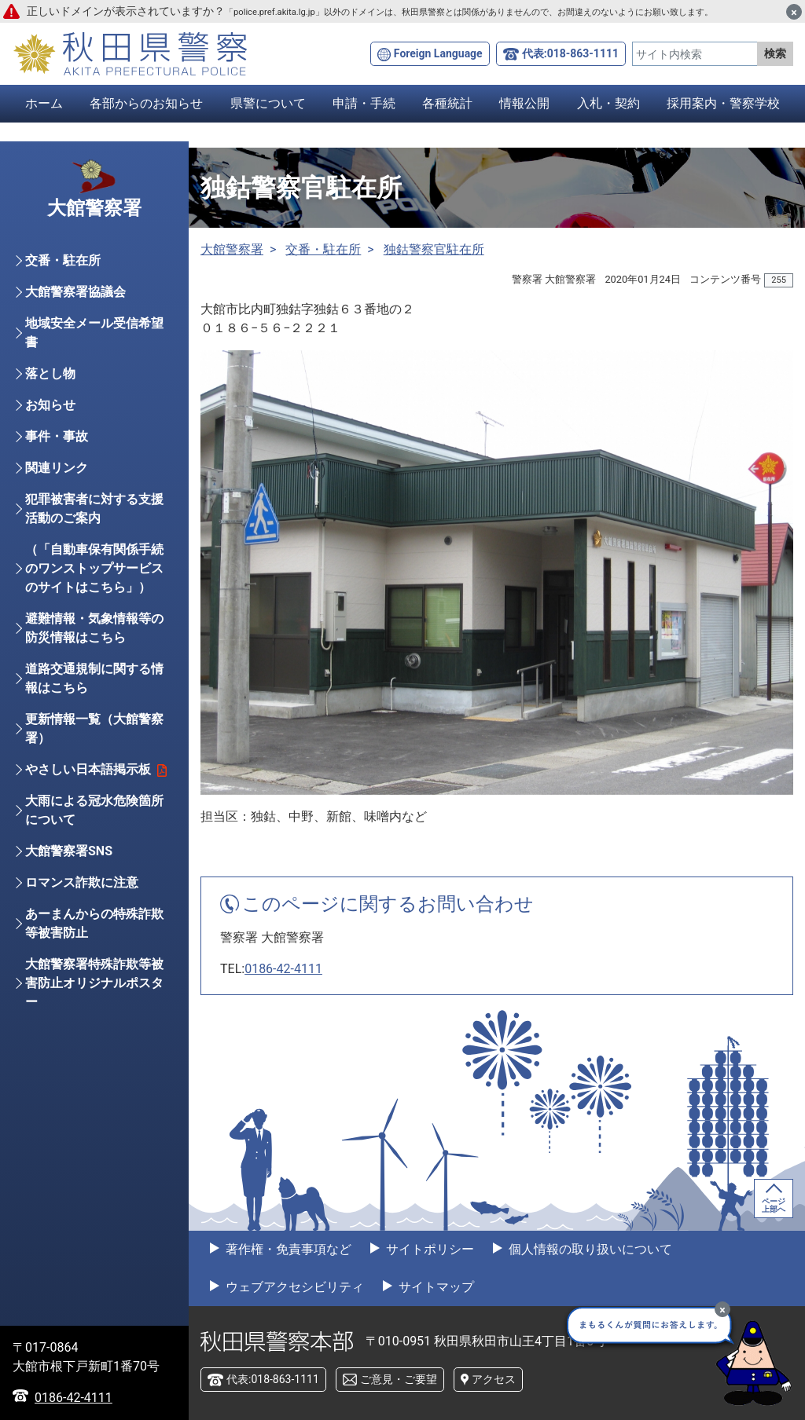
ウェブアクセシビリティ (293, 1286)
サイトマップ (434, 1286)
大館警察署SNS (68, 858)
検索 (775, 53)
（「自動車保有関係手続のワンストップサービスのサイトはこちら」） (94, 576)
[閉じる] (794, 12)
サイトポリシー (428, 1249)
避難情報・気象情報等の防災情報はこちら (94, 636)
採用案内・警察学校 (723, 103)
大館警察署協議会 (75, 299)
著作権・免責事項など (286, 1249)
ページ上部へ (773, 1205)
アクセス (494, 1379)
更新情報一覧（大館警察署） (94, 736)
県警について (268, 103)
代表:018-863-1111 (570, 53)
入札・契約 (608, 103)
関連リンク (56, 475)
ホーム (44, 103)
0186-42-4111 (283, 968)
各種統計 (447, 103)
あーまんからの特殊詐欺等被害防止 (94, 931)
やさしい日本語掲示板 (96, 777)
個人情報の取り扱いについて (588, 1249)
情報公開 (524, 103)
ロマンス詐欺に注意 (81, 890)
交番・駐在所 (323, 249)
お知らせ (50, 412)
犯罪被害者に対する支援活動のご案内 (94, 516)
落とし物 (50, 381)
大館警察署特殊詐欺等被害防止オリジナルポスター (94, 990)
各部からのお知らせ (146, 103)
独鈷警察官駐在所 (434, 249)
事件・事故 (56, 444)
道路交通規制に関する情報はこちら (94, 686)
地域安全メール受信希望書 (94, 340)
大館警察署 (231, 249)
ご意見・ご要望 (398, 1379)
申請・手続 (364, 103)
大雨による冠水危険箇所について (94, 818)
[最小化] (722, 1309)
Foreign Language (438, 53)
